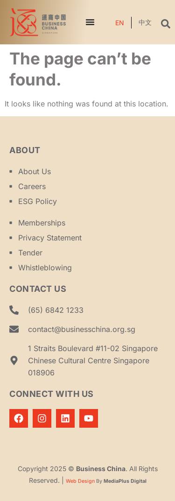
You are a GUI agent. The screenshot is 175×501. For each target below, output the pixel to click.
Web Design (80, 481)
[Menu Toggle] (90, 22)
